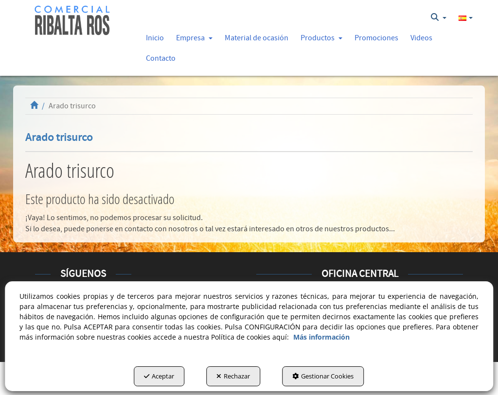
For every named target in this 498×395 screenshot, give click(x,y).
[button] (72, 20)
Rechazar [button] (233, 376)
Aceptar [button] (159, 376)
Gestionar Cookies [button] (323, 376)
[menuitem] (438, 17)
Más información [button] (321, 337)
